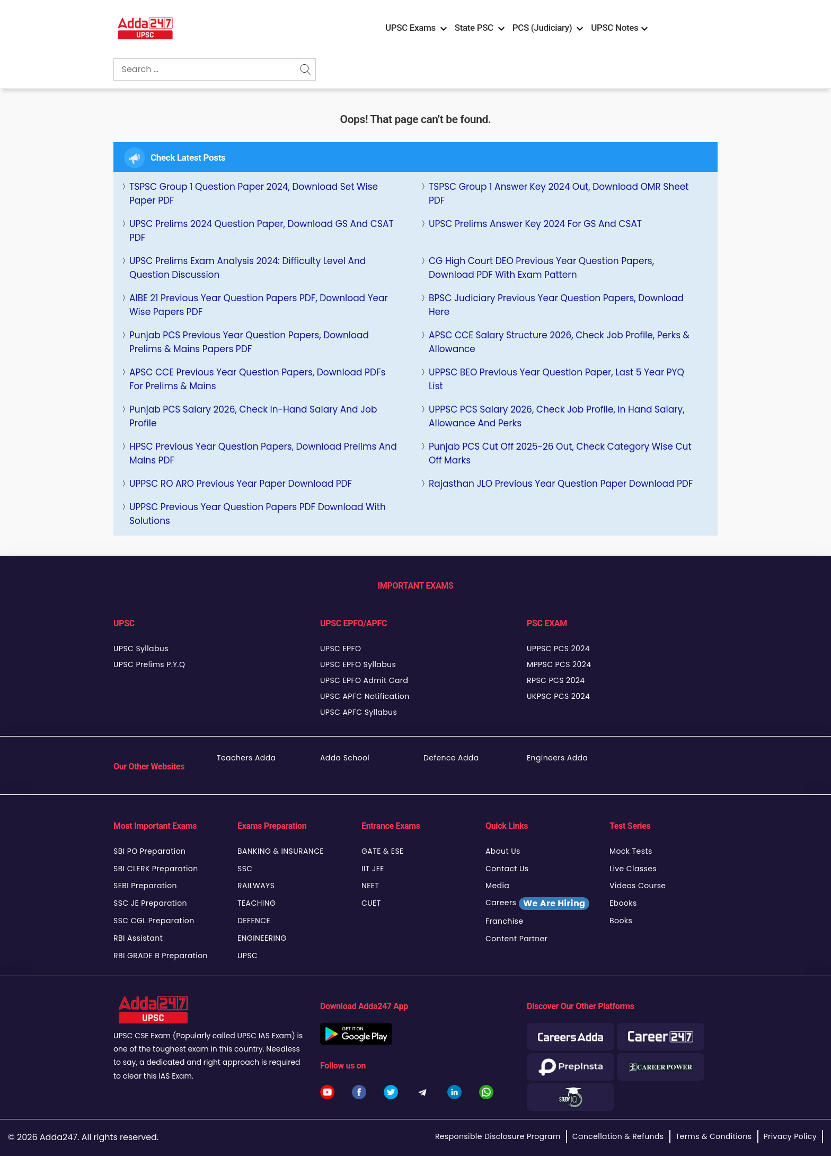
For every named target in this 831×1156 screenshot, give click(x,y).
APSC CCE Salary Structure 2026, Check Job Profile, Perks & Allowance (559, 342)
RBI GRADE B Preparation (160, 955)
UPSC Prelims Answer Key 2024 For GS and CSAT (535, 223)
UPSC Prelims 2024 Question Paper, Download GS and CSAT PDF (261, 230)
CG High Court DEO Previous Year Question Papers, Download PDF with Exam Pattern (541, 268)
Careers (537, 903)
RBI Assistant (138, 938)
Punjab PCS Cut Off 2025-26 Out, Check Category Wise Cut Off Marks (560, 453)
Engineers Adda (557, 757)
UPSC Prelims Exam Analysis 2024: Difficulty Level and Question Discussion (247, 268)
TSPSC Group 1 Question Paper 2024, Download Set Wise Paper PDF (253, 193)
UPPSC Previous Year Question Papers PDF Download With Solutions (257, 514)
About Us (502, 851)
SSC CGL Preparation (154, 920)
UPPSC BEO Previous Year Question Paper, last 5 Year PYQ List (556, 379)
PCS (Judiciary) (542, 27)
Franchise (504, 921)
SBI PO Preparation (149, 851)
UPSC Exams (410, 27)
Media (497, 885)
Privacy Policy (790, 1136)
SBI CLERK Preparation (155, 868)
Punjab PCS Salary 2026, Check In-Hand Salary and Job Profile (253, 416)
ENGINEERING (262, 938)
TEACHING (256, 903)
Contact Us (507, 868)
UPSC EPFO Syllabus (358, 664)
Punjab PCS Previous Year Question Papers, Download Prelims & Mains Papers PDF (249, 342)
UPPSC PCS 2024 (558, 648)
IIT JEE (372, 868)
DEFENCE (253, 920)
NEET (370, 885)
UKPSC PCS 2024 (558, 696)
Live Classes (633, 868)
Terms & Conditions (714, 1136)
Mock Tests (630, 851)
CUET (371, 903)
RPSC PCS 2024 (556, 680)
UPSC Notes (614, 27)
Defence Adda (451, 757)
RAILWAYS (256, 885)
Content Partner (516, 938)
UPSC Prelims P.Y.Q (149, 664)
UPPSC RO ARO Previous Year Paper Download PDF (240, 483)
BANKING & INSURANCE (280, 851)
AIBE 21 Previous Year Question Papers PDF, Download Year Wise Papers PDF (258, 305)
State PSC (474, 27)
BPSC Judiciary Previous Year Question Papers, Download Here (556, 305)
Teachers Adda (246, 757)
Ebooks (623, 903)
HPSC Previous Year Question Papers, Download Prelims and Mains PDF (263, 453)
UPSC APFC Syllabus (358, 712)
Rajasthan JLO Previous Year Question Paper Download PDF (561, 483)
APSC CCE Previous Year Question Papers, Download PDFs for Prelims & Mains (257, 379)
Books (620, 920)
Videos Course (637, 885)
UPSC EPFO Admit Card (364, 680)
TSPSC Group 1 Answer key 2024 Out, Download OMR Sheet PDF (559, 193)
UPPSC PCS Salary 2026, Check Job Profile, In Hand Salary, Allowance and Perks (557, 416)
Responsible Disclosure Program (498, 1136)
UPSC (247, 955)
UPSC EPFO (340, 648)
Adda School (344, 757)
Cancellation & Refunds (618, 1136)
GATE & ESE (382, 851)
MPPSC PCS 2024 (559, 664)
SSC (245, 868)
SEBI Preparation (145, 885)
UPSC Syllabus (141, 648)
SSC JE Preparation (150, 903)
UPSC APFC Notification (365, 696)
